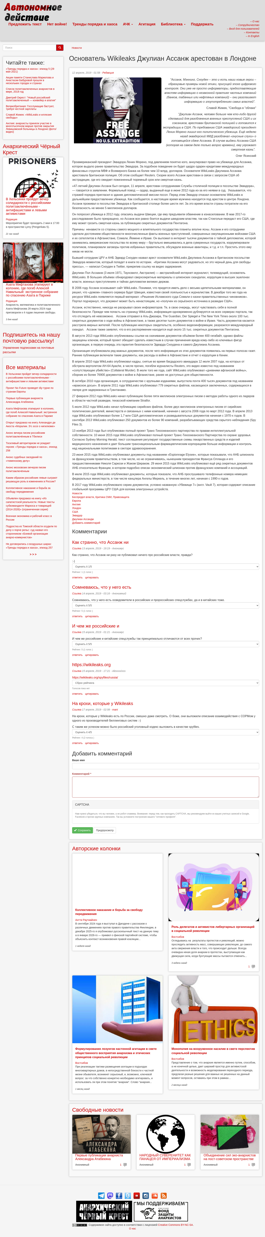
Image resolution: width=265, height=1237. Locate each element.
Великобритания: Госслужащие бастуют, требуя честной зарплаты (30, 107)
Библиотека (173, 24)
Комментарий (81, 773)
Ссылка (76, 548)
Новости (77, 47)
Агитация (146, 24)
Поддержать (202, 24)
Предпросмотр (105, 830)
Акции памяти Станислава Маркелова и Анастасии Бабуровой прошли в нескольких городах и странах (30, 80)
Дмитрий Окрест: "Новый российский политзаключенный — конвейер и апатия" (31, 99)
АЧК (128, 24)
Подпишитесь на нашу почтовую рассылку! (31, 338)
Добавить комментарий (86, 522)
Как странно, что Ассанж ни (100, 542)
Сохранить (82, 830)
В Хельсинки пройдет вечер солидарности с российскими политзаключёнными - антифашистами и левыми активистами (28, 206)
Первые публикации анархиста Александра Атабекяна (99, 1157)
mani (115, 709)
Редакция (108, 72)
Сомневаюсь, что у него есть (101, 587)
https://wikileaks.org (91, 664)
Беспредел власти (83, 497)
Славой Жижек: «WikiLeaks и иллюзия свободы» (29, 116)
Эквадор (77, 515)
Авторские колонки (96, 848)
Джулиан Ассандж (83, 519)
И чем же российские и (95, 625)
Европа (76, 500)
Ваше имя (78, 760)
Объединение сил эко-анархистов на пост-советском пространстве (230, 1157)
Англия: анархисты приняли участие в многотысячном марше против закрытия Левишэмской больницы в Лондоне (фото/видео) (31, 127)
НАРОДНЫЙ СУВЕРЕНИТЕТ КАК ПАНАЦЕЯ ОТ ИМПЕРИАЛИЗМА (165, 1157)
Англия (76, 504)
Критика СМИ (103, 497)
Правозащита (121, 497)
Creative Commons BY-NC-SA (175, 1224)
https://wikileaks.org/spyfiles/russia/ (95, 677)
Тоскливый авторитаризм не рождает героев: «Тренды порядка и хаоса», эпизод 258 (31, 447)
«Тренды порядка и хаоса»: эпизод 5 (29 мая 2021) (30, 70)
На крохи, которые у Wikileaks (102, 703)
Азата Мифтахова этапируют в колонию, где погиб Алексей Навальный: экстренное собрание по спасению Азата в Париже (32, 290)
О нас (132, 1228)
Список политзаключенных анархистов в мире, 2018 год (30, 90)
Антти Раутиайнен (86, 919)
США (75, 511)
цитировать (92, 577)
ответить (77, 577)
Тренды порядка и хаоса (95, 24)
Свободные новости (97, 1110)
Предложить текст (25, 24)
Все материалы (26, 367)
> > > (33, 554)
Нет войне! (57, 24)
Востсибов (178, 936)
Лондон (76, 508)
